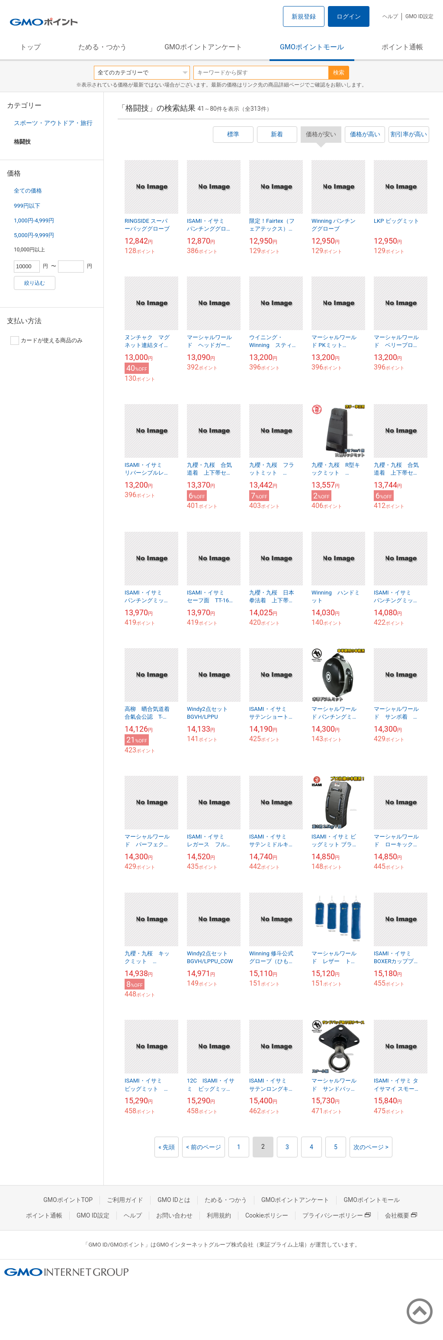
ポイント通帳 (402, 47)
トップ (30, 47)
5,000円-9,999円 (34, 235)
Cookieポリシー (266, 1215)
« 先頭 (166, 1147)
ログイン (349, 16)
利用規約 (219, 1215)
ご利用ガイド (125, 1199)
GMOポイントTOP (68, 1199)
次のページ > (370, 1147)
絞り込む (34, 283)
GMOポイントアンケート (203, 47)
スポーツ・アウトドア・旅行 (53, 122)
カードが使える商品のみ (46, 340)
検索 (338, 72)
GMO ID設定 (419, 16)
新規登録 (304, 16)
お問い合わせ (174, 1215)
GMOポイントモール (312, 47)
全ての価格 (28, 190)
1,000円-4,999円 (34, 220)
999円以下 (27, 205)
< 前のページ (203, 1147)
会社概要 (401, 1215)
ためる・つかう (102, 47)
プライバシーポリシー (336, 1215)
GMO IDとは (173, 1199)
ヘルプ (390, 16)
